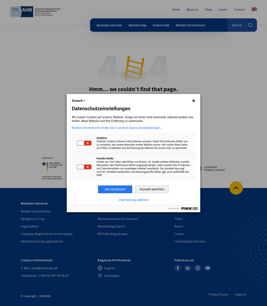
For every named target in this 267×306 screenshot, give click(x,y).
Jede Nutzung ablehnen (133, 200)
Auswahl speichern (152, 189)
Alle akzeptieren (115, 189)
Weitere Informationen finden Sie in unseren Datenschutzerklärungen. (116, 128)
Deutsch (79, 100)
